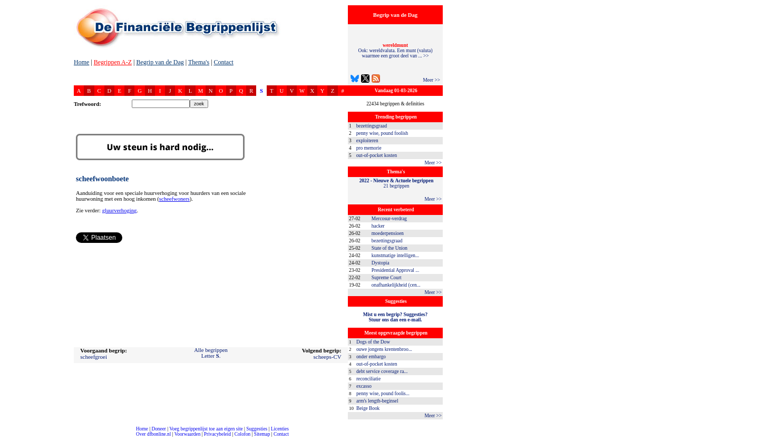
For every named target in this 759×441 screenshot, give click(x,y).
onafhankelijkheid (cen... (396, 285)
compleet (5, 438)
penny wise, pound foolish (382, 133)
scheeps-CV (328, 357)
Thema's (198, 62)
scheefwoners (174, 199)
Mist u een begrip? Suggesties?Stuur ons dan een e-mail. (395, 317)
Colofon (243, 434)
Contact (223, 62)
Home (81, 62)
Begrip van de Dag (159, 62)
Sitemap (262, 434)
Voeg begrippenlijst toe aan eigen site (205, 429)
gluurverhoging (119, 210)
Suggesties (256, 429)
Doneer (158, 429)
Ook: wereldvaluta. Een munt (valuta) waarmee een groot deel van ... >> (395, 50)
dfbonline (749, 438)
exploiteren (367, 140)
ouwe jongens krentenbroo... (384, 349)
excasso (364, 386)
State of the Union (389, 248)
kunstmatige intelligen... (395, 255)
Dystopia (381, 263)
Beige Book (368, 408)
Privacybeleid (217, 434)
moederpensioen (388, 233)
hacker (378, 226)
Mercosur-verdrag (389, 218)
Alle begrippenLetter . (211, 353)
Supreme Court (387, 277)
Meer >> (431, 80)
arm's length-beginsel (377, 401)
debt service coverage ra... (381, 371)
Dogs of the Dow (373, 342)
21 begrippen (396, 183)
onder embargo (371, 356)
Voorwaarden (187, 434)
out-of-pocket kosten (376, 155)
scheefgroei (93, 357)
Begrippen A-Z (113, 62)
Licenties (280, 429)
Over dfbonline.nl (153, 434)
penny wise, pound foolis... (383, 393)
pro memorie (369, 148)
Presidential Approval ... (395, 270)
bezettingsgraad (371, 126)
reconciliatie (368, 378)
